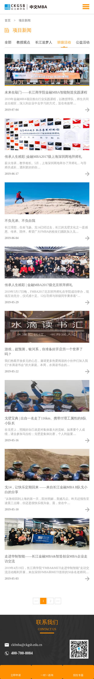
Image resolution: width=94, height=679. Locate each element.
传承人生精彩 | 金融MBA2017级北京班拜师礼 (39, 285)
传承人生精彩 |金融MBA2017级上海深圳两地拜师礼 (43, 156)
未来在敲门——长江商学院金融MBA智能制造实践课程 (46, 92)
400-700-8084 (22, 653)
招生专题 (78, 675)
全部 (8, 42)
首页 (8, 20)
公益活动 (83, 42)
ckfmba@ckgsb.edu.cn (26, 645)
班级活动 (64, 42)
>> (58, 601)
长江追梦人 (43, 42)
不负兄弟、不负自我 (20, 220)
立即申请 (16, 675)
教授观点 (23, 42)
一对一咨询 (47, 675)
